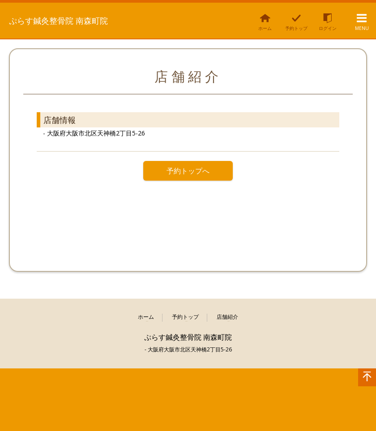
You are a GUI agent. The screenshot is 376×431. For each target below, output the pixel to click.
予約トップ (185, 317)
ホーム (146, 317)
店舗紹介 (227, 317)
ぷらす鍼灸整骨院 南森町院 (60, 20)
